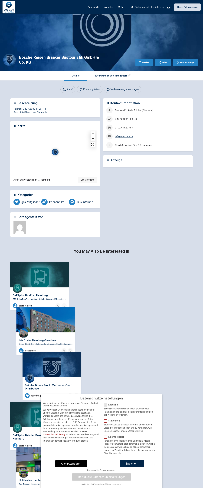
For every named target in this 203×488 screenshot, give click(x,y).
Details (75, 75)
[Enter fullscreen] (93, 144)
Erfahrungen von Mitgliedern (113, 75)
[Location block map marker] (55, 152)
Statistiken (113, 421)
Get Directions (87, 180)
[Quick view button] (57, 305)
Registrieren (157, 7)
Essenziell (112, 405)
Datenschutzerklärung (54, 435)
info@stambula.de (124, 136)
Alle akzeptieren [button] (71, 464)
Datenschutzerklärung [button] (102, 485)
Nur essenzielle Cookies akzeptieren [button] (101, 471)
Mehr (120, 7)
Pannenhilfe (94, 7)
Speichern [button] (132, 464)
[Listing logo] (9, 60)
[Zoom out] (93, 138)
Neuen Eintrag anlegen (187, 7)
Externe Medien (115, 437)
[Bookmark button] (64, 305)
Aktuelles (108, 7)
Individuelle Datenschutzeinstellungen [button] (101, 477)
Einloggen (140, 7)
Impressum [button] (116, 485)
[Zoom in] (93, 133)
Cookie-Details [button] (87, 485)
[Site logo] (9, 7)
